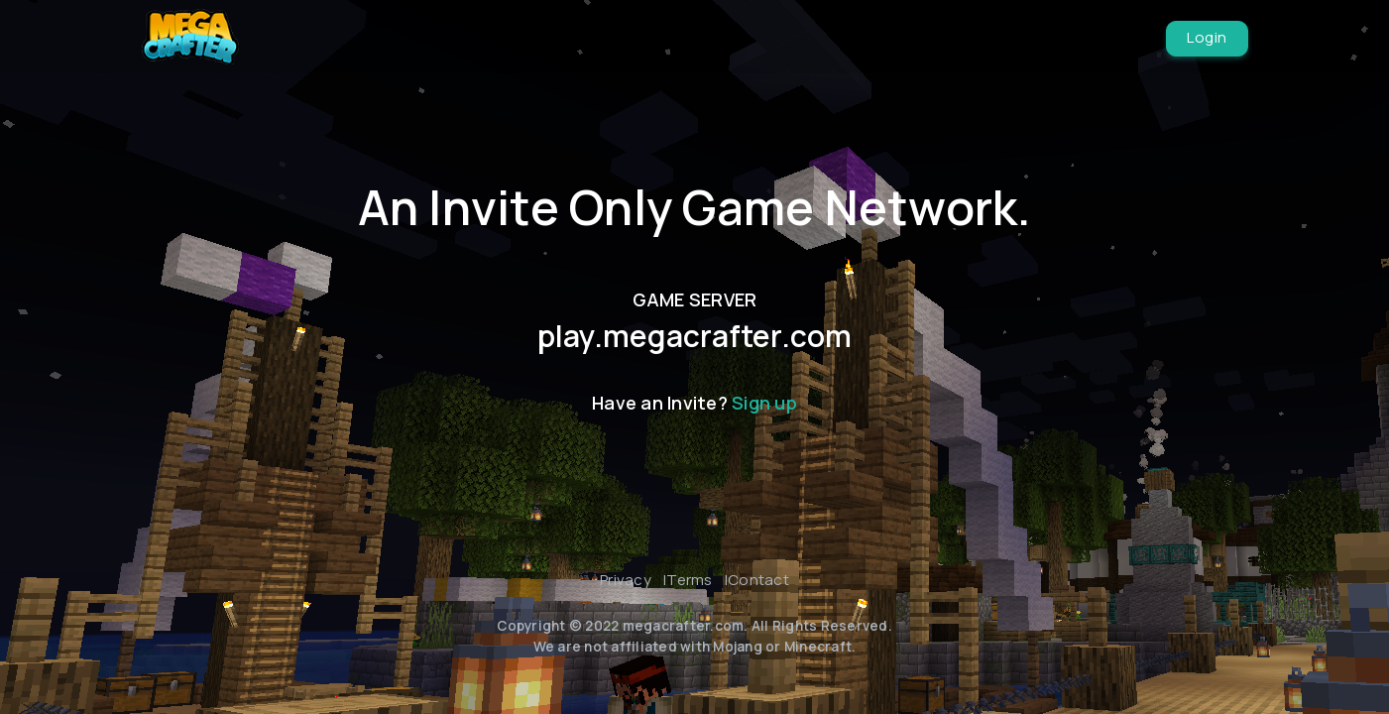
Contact (758, 579)
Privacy (625, 579)
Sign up (764, 403)
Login (1207, 37)
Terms (689, 579)
